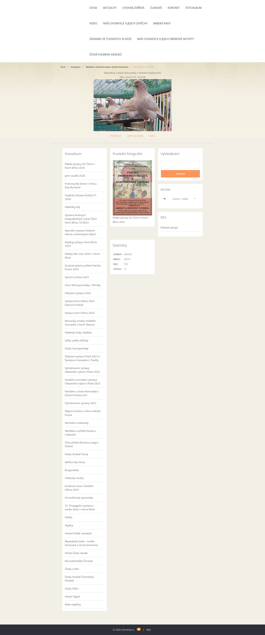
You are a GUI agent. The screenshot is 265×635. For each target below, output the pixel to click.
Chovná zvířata (133, 8)
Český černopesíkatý (77, 348)
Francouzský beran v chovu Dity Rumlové (81, 185)
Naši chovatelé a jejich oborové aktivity (165, 39)
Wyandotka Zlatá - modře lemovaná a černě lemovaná (81, 543)
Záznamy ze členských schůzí (110, 39)
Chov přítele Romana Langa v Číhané (82, 444)
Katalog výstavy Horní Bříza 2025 (81, 244)
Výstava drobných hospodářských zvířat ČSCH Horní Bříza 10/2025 (81, 218)
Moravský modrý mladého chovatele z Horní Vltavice (80, 322)
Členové (156, 8)
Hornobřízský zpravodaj (79, 497)
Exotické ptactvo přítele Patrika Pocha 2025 (83, 267)
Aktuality (110, 8)
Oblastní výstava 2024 (78, 293)
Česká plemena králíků (105, 54)
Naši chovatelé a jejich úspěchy (125, 23)
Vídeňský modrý (74, 478)
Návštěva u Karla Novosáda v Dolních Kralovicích (107, 67)
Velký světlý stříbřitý (76, 340)
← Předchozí (114, 135)
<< (165, 198)
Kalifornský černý (75, 462)
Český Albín (71, 588)
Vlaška (68, 517)
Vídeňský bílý (72, 207)
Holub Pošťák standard (78, 533)
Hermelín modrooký (77, 423)
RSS (149, 629)
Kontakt (174, 8)
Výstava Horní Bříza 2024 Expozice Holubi (79, 302)
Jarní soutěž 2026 (75, 175)
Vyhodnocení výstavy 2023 (80, 403)
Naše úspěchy (73, 604)
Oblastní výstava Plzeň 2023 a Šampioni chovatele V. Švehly (82, 358)
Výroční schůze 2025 (77, 277)
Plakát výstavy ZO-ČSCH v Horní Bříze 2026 (80, 165)
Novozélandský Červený (79, 561)
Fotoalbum (193, 8)
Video (93, 23)
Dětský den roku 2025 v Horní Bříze (82, 255)
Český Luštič (72, 569)
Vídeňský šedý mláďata (78, 332)
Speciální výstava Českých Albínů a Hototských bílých (80, 232)
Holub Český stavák (76, 553)
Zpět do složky (135, 135)
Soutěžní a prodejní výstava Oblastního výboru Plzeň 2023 (82, 381)
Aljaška (69, 525)
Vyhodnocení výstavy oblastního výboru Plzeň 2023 (82, 369)
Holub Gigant (72, 596)
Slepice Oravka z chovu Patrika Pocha (83, 412)
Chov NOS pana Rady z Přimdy (83, 285)
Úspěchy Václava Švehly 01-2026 (81, 197)
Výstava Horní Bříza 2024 (79, 313)
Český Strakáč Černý (76, 454)
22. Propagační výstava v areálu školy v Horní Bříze (80, 507)
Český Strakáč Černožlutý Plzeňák (79, 578)
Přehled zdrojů (169, 227)
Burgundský (72, 470)
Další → (153, 135)
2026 (185, 198)
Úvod (93, 8)
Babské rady (162, 23)
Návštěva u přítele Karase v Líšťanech (80, 432)
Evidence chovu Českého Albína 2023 (79, 487)
